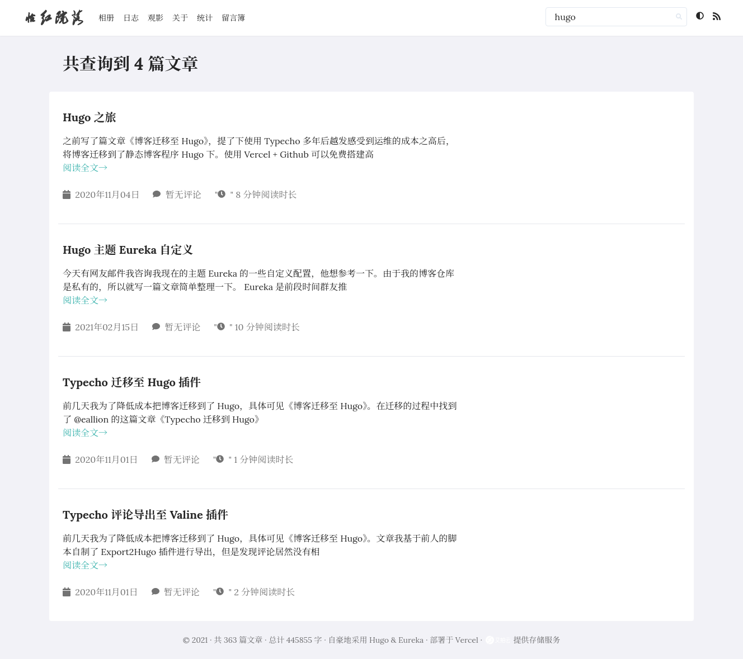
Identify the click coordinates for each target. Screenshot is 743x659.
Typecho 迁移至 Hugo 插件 (132, 382)
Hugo (379, 640)
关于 (180, 18)
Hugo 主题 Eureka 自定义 (128, 250)
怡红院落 (53, 17)
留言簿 (233, 18)
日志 (131, 18)
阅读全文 (85, 167)
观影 (155, 18)
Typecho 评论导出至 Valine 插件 (145, 514)
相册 (106, 18)
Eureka (411, 640)
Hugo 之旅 (89, 117)
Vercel (466, 640)
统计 (205, 18)
